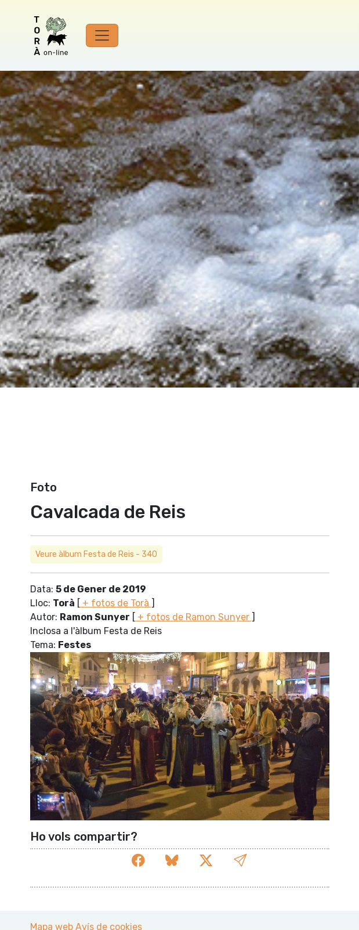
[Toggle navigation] (102, 35)
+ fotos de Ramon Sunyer (193, 617)
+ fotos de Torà (115, 603)
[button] (240, 861)
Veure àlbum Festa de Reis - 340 (96, 554)
